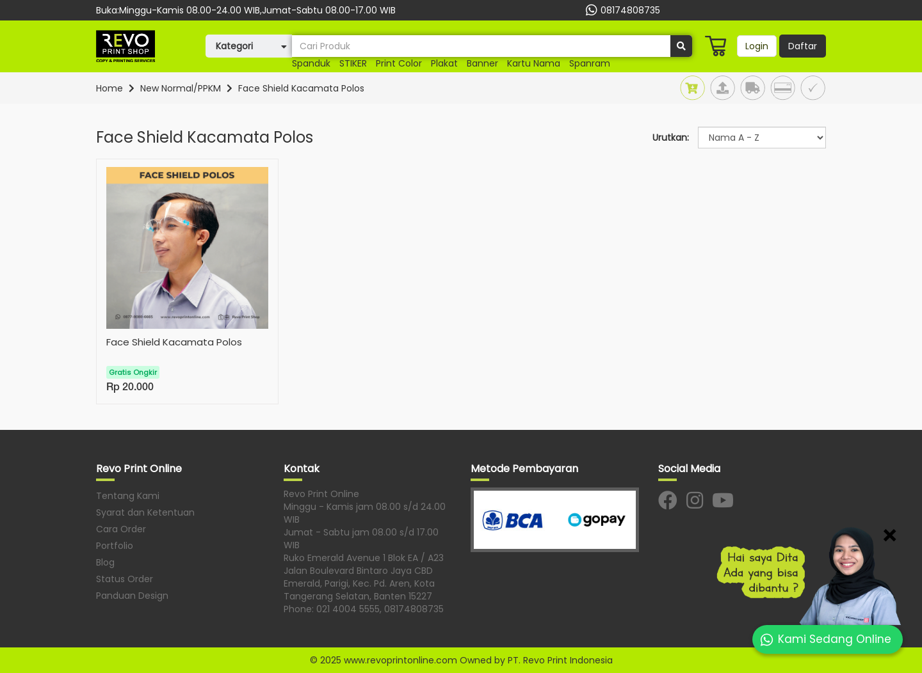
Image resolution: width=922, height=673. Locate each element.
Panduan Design (132, 595)
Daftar (802, 46)
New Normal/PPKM (180, 88)
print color (399, 63)
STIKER (353, 63)
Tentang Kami (127, 495)
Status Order (124, 579)
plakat (444, 63)
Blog (105, 562)
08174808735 (621, 10)
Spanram (589, 63)
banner (482, 63)
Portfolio (114, 545)
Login (756, 46)
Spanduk (311, 63)
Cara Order (121, 529)
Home (109, 88)
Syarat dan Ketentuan (145, 512)
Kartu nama (533, 63)
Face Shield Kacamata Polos (301, 88)
